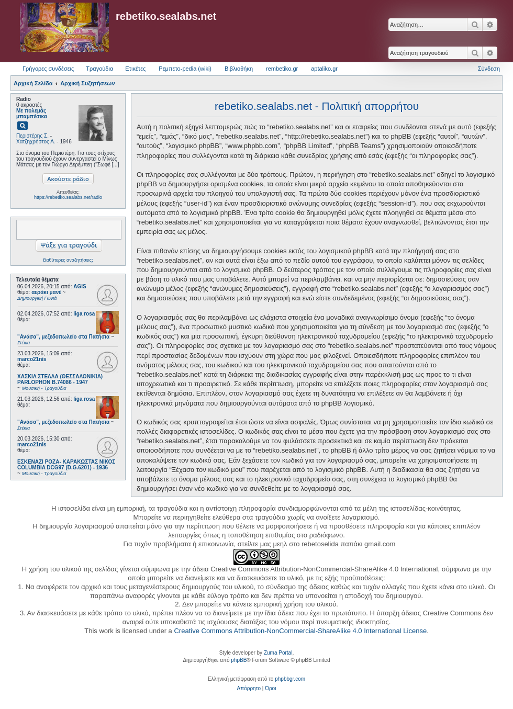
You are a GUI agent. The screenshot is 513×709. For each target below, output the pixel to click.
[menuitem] (249, 688)
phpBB (239, 660)
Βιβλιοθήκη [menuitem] (239, 68)
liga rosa (84, 314)
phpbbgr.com (290, 679)
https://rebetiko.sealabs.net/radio (68, 197)
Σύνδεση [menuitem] (489, 68)
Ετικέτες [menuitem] (135, 68)
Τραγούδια (99, 68)
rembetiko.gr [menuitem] (282, 68)
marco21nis (32, 359)
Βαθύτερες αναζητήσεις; (68, 260)
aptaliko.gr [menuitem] (324, 68)
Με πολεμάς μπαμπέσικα (31, 113)
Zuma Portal (278, 653)
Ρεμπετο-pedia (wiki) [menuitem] (185, 68)
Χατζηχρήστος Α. (35, 141)
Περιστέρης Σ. (32, 136)
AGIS (79, 286)
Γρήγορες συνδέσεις (48, 68)
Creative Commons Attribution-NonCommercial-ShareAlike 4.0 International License (300, 631)
